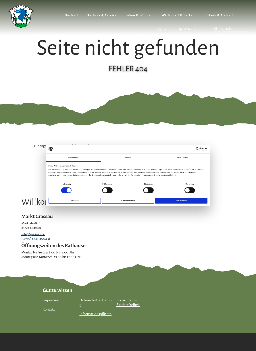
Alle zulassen (181, 201)
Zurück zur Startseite (21, 16)
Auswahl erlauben (128, 201)
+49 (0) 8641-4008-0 (35, 239)
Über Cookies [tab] (182, 157)
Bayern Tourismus (216, 335)
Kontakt (49, 309)
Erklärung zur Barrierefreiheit (128, 302)
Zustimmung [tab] (73, 157)
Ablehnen (75, 201)
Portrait (71, 15)
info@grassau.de (33, 234)
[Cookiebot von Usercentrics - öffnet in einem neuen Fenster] (191, 149)
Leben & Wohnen (139, 15)
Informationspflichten (95, 316)
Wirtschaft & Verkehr (179, 15)
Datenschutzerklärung (95, 302)
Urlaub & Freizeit (219, 15)
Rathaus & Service (102, 15)
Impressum (51, 300)
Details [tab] (128, 157)
